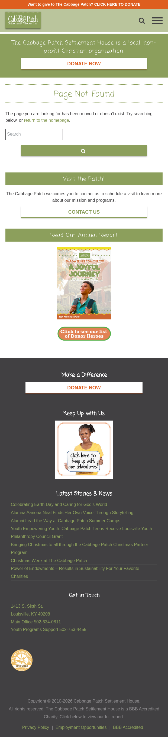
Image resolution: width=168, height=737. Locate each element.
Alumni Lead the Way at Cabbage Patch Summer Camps (65, 520)
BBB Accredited (128, 727)
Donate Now (84, 63)
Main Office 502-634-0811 (36, 622)
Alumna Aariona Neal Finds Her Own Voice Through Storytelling (72, 512)
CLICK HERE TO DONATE (117, 4)
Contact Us (84, 212)
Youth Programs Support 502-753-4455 (48, 629)
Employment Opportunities (81, 727)
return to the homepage (46, 120)
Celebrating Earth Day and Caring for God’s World (59, 504)
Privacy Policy (35, 727)
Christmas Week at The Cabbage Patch (49, 560)
